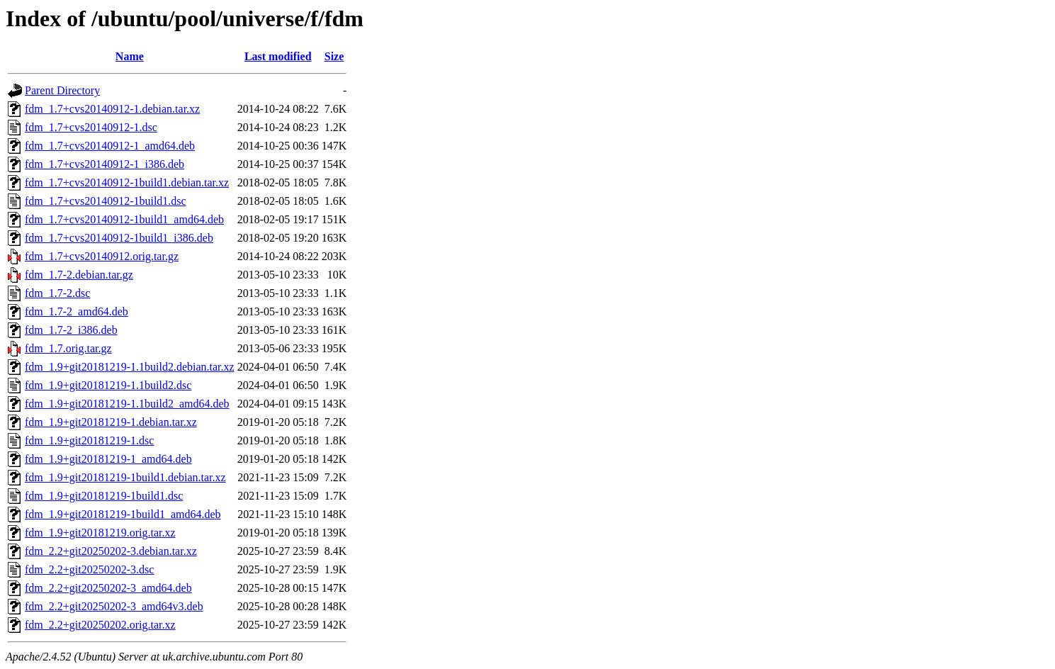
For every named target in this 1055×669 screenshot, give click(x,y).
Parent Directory (62, 90)
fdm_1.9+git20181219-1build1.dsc (104, 496)
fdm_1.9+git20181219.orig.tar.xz (100, 533)
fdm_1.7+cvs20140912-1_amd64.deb (110, 146)
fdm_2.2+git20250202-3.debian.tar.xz (111, 551)
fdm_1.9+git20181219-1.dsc (89, 440)
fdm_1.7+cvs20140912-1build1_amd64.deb (124, 219)
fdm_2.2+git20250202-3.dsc (89, 569)
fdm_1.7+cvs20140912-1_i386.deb (104, 164)
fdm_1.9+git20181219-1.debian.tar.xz (111, 422)
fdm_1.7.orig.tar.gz (68, 348)
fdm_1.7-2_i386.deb (71, 330)
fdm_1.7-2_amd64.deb (76, 311)
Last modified (278, 56)
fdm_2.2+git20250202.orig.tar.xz (100, 625)
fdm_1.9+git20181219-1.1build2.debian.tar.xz (130, 367)
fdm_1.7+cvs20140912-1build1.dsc (105, 201)
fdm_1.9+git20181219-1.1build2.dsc (108, 385)
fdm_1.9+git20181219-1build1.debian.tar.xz (125, 477)
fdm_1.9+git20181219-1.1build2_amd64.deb (127, 404)
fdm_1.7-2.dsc (57, 293)
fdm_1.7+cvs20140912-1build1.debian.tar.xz (127, 182)
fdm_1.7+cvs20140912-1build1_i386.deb (119, 238)
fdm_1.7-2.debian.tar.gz (79, 275)
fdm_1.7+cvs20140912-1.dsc (91, 127)
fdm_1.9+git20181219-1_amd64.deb (108, 459)
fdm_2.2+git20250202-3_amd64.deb (108, 588)
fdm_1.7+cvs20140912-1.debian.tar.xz (112, 109)
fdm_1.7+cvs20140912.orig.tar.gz (102, 256)
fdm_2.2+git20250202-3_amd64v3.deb (114, 606)
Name (129, 56)
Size (334, 56)
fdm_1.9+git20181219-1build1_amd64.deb (123, 514)
